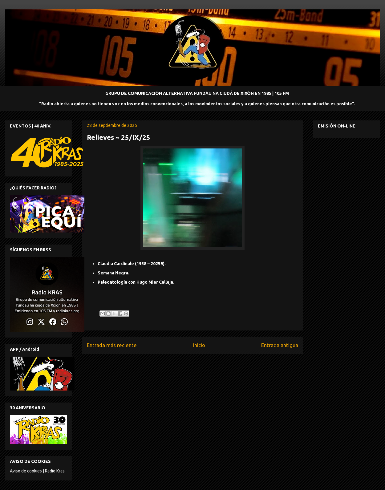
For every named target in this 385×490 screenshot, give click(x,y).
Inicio (199, 345)
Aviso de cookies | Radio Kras (37, 470)
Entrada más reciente (112, 345)
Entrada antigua (279, 345)
